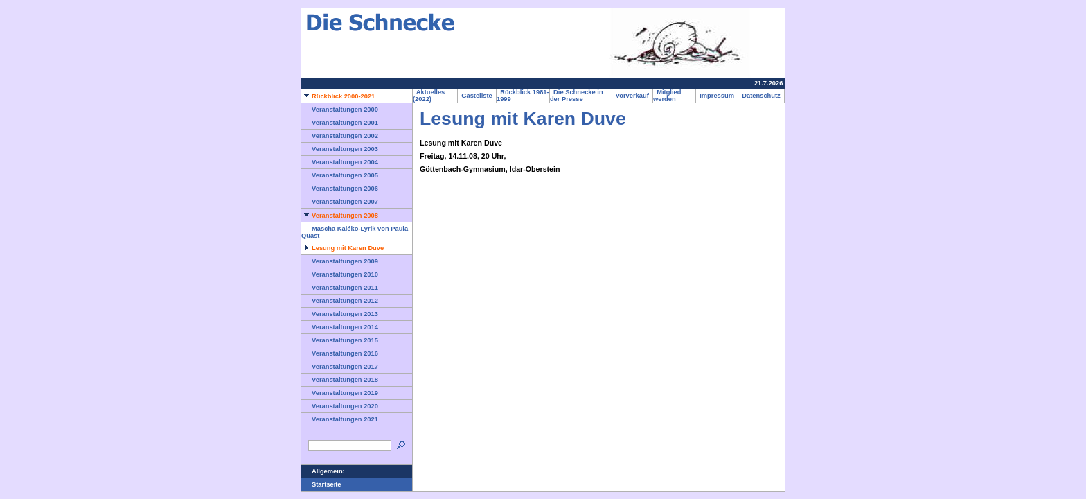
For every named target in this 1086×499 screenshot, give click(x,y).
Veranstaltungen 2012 (339, 300)
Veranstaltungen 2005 (339, 175)
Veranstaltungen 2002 (339, 135)
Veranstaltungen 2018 (339, 379)
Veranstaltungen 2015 (339, 340)
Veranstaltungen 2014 (339, 327)
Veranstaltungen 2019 (339, 392)
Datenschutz (761, 95)
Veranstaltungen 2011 (339, 287)
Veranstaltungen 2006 (339, 188)
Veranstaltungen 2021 (339, 419)
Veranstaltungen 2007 (339, 201)
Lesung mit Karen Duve (342, 248)
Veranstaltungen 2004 (339, 162)
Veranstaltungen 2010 (339, 274)
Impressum (717, 95)
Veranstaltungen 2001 (339, 122)
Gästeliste (477, 95)
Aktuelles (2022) (429, 96)
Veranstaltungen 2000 (339, 109)
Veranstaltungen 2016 (339, 353)
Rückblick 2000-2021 (338, 96)
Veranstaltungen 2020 (339, 406)
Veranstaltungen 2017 (339, 366)
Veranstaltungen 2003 (339, 149)
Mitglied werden (667, 96)
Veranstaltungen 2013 (339, 313)
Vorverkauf (632, 95)
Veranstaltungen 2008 (339, 215)
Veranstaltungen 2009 (339, 261)
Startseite (321, 484)
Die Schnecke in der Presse (576, 96)
